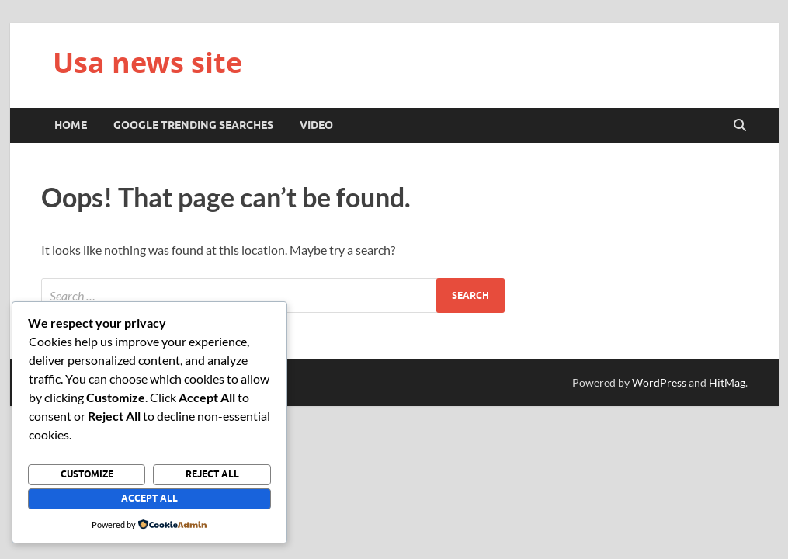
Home (70, 125)
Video (316, 125)
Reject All (212, 474)
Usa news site (147, 62)
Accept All (149, 498)
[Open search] (740, 126)
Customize (87, 474)
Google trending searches (193, 125)
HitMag (727, 382)
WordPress (659, 382)
